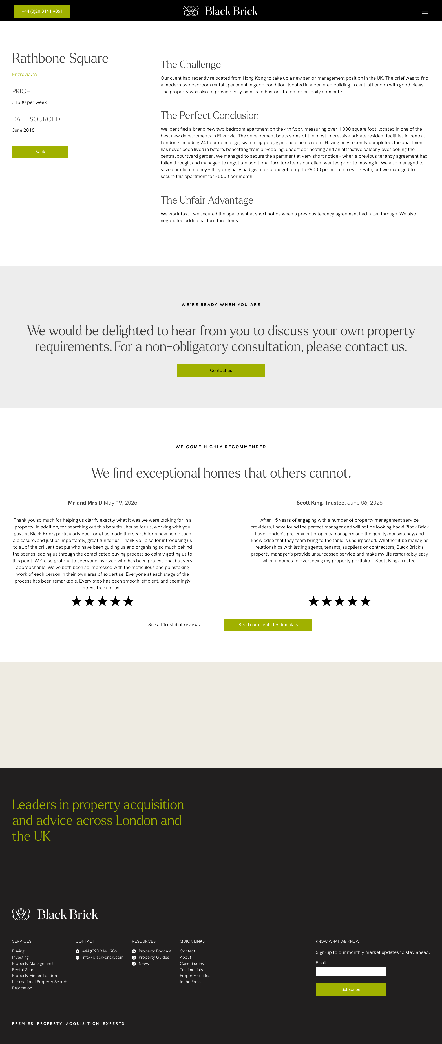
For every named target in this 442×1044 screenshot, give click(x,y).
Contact (187, 951)
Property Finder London (34, 975)
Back (40, 152)
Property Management (33, 963)
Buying (18, 951)
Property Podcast (151, 951)
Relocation (22, 988)
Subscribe (351, 989)
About (185, 957)
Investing (20, 957)
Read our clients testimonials (268, 625)
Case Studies (192, 963)
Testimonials (191, 969)
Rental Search (25, 969)
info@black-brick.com (99, 957)
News (140, 963)
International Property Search (39, 982)
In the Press (190, 982)
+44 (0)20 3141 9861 (42, 11)
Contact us (221, 370)
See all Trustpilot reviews (174, 625)
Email (321, 962)
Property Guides (150, 957)
